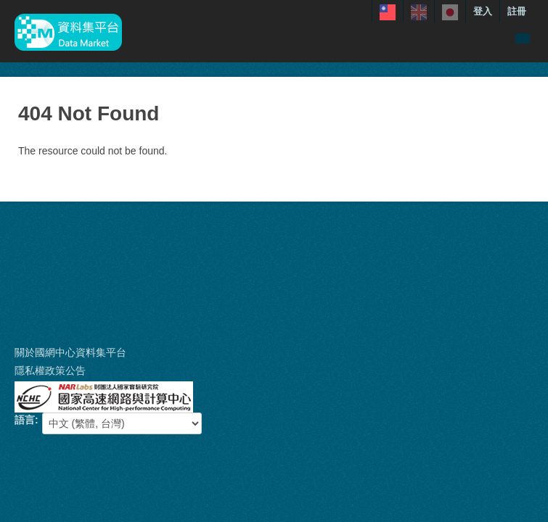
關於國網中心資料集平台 (70, 352)
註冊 (516, 11)
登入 (482, 11)
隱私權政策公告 (50, 370)
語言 (25, 420)
